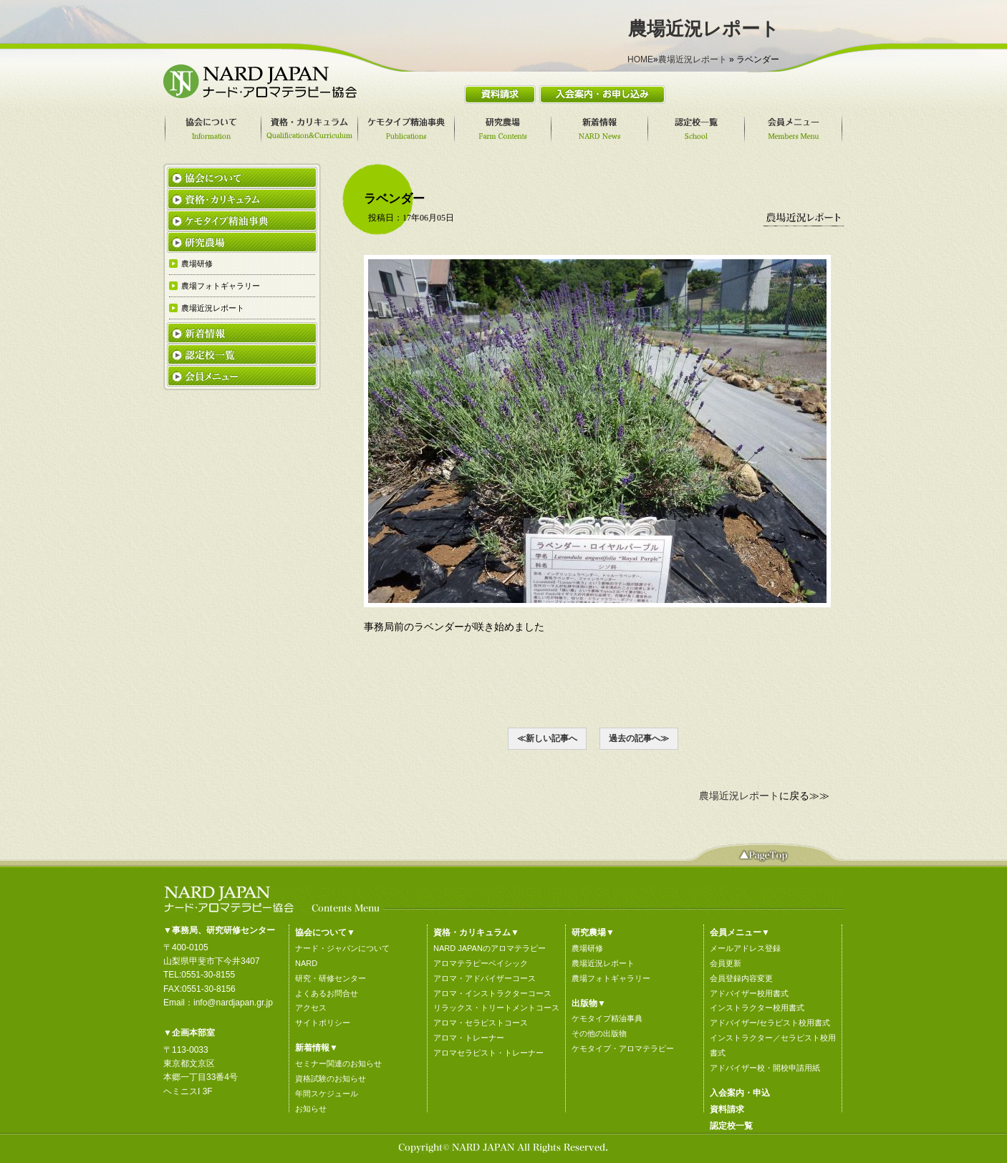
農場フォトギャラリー (611, 978)
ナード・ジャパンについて (342, 948)
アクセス (311, 1007)
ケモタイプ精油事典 (607, 1018)
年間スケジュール (326, 1093)
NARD (306, 963)
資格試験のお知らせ (330, 1078)
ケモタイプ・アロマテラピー (623, 1048)
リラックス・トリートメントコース (496, 1007)
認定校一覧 (731, 1126)
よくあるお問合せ (326, 993)
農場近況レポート (692, 59)
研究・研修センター (330, 978)
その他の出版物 (599, 1033)
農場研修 (587, 948)
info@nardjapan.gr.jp (233, 1003)
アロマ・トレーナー (468, 1037)
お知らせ (311, 1108)
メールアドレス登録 (745, 948)
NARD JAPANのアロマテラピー (489, 948)
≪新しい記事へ (547, 738)
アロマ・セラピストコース (480, 1022)
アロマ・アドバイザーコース (484, 978)
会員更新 (725, 963)
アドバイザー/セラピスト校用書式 (770, 1022)
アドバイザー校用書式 (749, 993)
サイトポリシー (322, 1022)
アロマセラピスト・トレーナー (488, 1052)
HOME (640, 59)
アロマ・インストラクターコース (492, 993)
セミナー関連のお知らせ (338, 1063)
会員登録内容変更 (741, 978)
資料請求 (727, 1109)
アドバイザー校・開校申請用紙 (765, 1067)
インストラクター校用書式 (757, 1007)
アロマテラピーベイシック (480, 963)
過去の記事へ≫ (639, 738)
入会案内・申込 (740, 1093)
